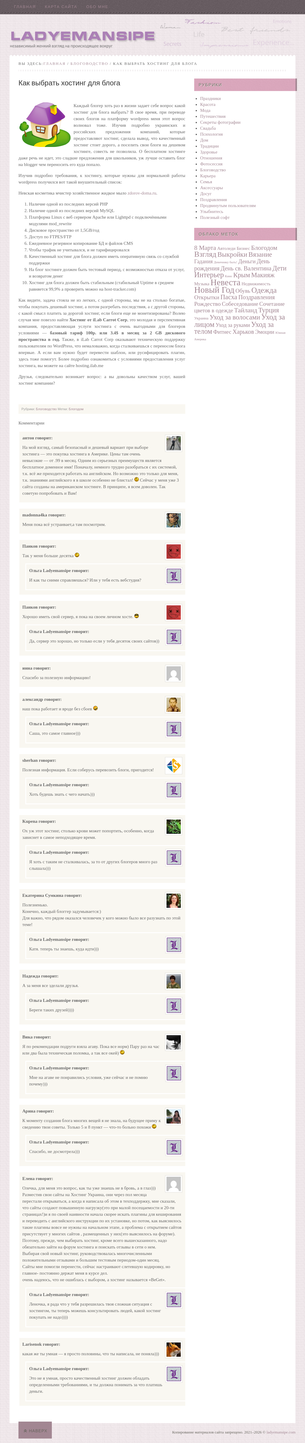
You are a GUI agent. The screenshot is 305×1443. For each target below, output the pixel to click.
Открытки (206, 297)
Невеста (226, 282)
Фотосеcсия (211, 164)
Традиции (209, 146)
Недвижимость (256, 283)
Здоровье (208, 152)
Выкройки (232, 254)
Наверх (38, 1430)
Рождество (207, 303)
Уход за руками (233, 325)
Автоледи (226, 248)
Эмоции (264, 332)
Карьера (208, 175)
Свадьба (208, 128)
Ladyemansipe (152, 34)
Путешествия (212, 116)
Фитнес (222, 332)
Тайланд (245, 310)
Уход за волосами (234, 317)
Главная (25, 6)
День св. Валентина (246, 268)
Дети (280, 268)
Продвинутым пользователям (228, 205)
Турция (268, 310)
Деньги (247, 261)
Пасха (228, 297)
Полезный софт (215, 217)
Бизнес (243, 248)
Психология (211, 134)
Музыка (201, 283)
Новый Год (214, 289)
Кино (228, 276)
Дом (204, 140)
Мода (205, 110)
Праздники (210, 98)
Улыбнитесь (211, 211)
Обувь (243, 291)
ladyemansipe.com (281, 1432)
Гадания (203, 261)
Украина (201, 318)
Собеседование (240, 304)
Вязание (260, 254)
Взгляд (205, 254)
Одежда (264, 290)
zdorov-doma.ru (141, 193)
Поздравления (213, 199)
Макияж (262, 275)
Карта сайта (61, 6)
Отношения (211, 158)
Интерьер (209, 275)
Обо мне (97, 6)
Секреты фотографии (220, 122)
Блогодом (76, 409)
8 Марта (205, 247)
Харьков (243, 331)
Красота (208, 104)
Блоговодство (89, 63)
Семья (206, 181)
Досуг (205, 193)
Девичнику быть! (225, 262)
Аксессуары (211, 187)
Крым (241, 275)
